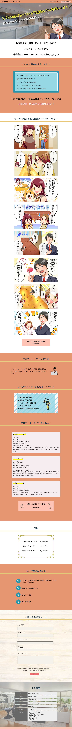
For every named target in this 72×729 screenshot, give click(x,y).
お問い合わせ (65, 2)
